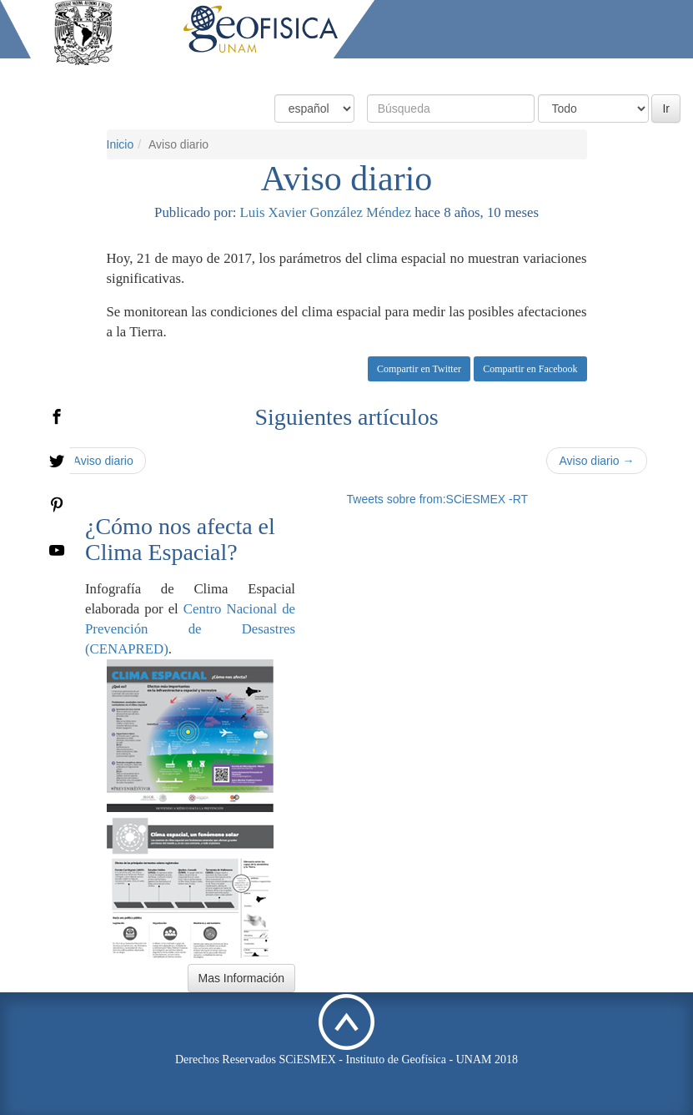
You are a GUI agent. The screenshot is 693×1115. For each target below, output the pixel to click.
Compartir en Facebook (530, 369)
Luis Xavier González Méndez (325, 212)
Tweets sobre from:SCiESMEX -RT (438, 499)
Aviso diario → (596, 460)
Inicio (220, 73)
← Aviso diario (96, 460)
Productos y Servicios (449, 73)
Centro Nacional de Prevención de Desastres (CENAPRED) (190, 629)
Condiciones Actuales (312, 73)
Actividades (558, 73)
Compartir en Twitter (419, 369)
